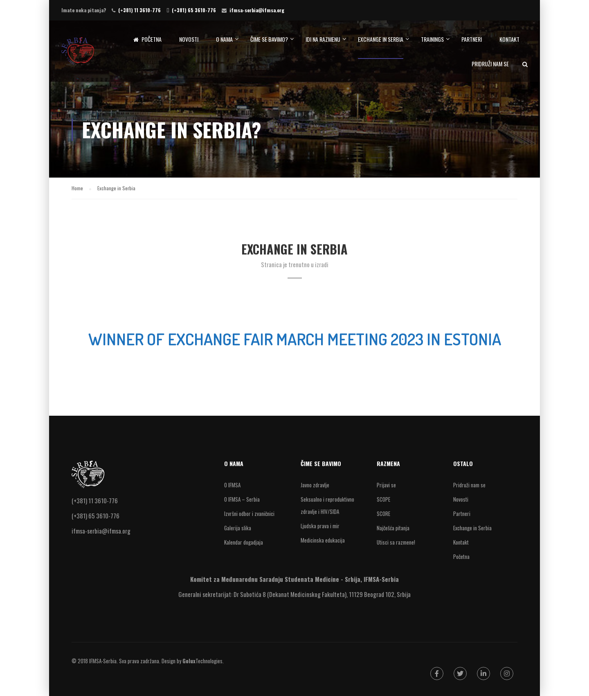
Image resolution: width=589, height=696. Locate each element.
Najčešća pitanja (393, 528)
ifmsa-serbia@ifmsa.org (256, 10)
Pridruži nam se (490, 63)
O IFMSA (232, 485)
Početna (147, 39)
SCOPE (383, 499)
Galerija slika (237, 528)
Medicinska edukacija (323, 540)
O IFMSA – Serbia (242, 499)
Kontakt (509, 39)
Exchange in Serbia (380, 39)
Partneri (471, 39)
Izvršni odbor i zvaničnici (249, 513)
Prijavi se (386, 485)
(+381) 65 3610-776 (194, 10)
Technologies (202, 661)
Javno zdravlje (315, 485)
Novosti (188, 39)
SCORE (383, 513)
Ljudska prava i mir (320, 526)
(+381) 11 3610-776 (139, 10)
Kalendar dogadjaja (243, 542)
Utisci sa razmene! (396, 542)
